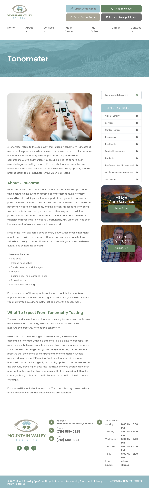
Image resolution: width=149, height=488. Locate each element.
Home (11, 27)
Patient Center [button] (70, 29)
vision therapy (113, 115)
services (109, 123)
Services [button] (49, 29)
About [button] (29, 29)
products (110, 159)
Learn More (121, 210)
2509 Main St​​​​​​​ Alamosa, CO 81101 (75, 423)
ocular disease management (121, 173)
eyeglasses (111, 137)
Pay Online (94, 29)
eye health (111, 144)
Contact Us (136, 29)
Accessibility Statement (79, 480)
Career (115, 27)
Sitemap (20, 483)
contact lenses (113, 130)
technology (111, 181)
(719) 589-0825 (68, 431)
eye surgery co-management (121, 166)
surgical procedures (116, 152)
